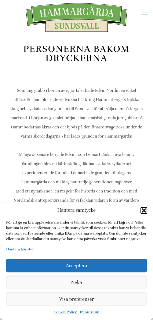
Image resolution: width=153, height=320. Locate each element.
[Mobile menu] (145, 12)
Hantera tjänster (20, 249)
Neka (76, 282)
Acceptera (76, 265)
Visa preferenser (76, 299)
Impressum (89, 312)
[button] (144, 210)
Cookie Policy (65, 312)
